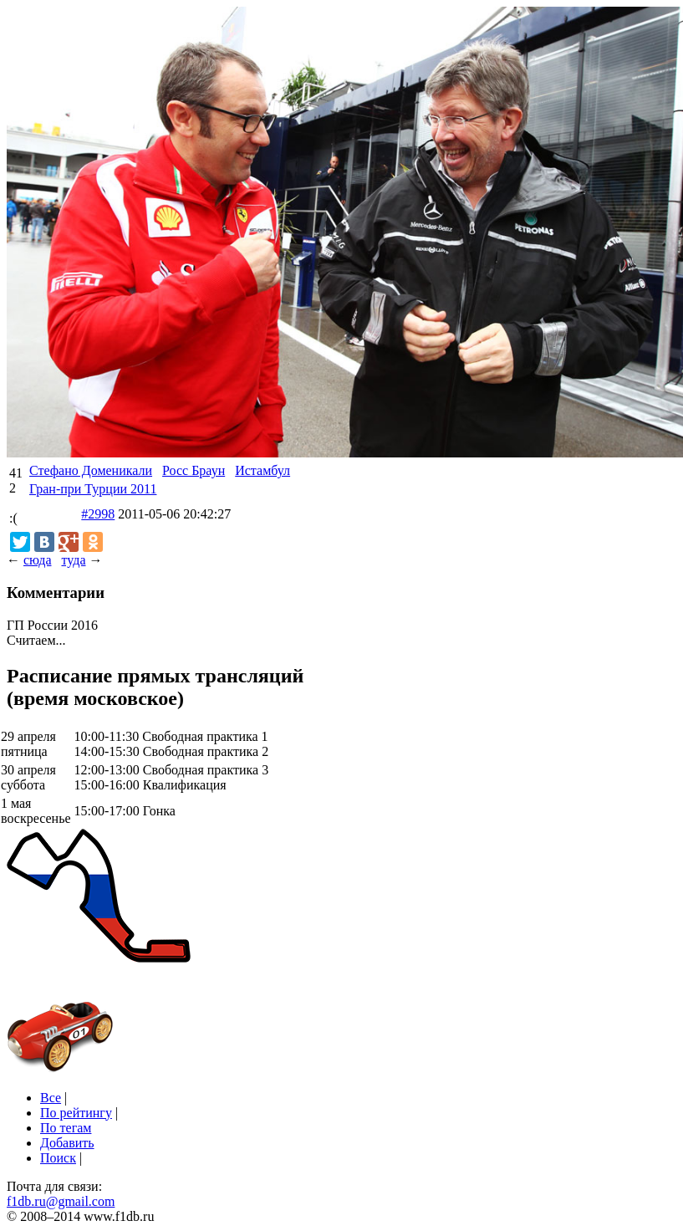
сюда (37, 560)
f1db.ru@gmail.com (61, 1201)
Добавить (67, 1143)
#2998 (98, 514)
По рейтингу (76, 1113)
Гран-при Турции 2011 (92, 489)
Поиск (58, 1158)
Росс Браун (193, 470)
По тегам (65, 1128)
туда (73, 560)
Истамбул (262, 470)
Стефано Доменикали (90, 470)
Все (50, 1098)
